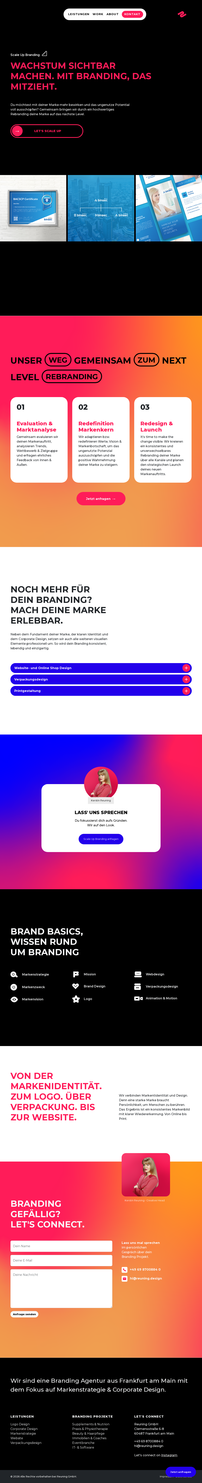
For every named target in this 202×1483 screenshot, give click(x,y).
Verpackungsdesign (102, 679)
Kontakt (132, 14)
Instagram (169, 1455)
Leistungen (78, 14)
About (113, 14)
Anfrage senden (24, 1314)
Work (98, 14)
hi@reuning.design (142, 1279)
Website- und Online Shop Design (102, 668)
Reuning (22, 14)
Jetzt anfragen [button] (181, 1471)
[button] (101, 498)
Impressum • (167, 1476)
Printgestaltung (102, 691)
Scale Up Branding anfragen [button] (101, 839)
